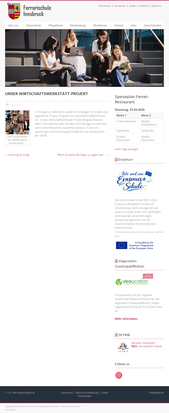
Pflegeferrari (56, 25)
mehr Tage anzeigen (126, 149)
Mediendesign (78, 25)
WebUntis (156, 5)
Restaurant (120, 5)
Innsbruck (33, 13)
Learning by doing (17, 155)
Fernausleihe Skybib (146, 346)
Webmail (143, 5)
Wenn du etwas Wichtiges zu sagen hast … (83, 155)
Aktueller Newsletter (143, 343)
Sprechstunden (152, 25)
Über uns (13, 25)
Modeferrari (100, 25)
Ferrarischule (37, 7)
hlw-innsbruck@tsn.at (24, 392)
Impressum (67, 392)
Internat (118, 25)
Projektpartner (156, 392)
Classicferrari (33, 25)
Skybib (132, 5)
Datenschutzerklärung (86, 392)
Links (133, 25)
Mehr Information (126, 319)
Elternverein (105, 5)
